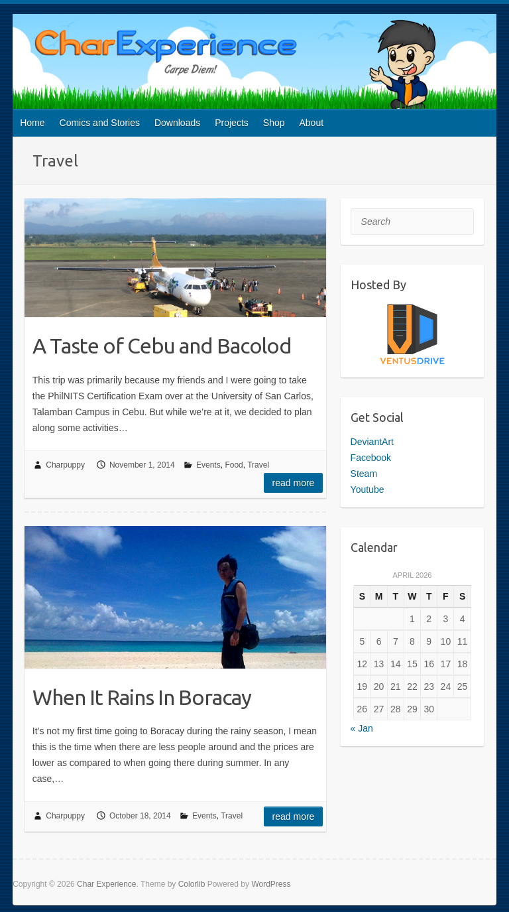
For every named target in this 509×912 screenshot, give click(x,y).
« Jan (362, 728)
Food (234, 465)
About (312, 122)
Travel (258, 465)
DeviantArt (372, 441)
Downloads (177, 122)
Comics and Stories (100, 122)
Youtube (367, 489)
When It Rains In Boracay (141, 697)
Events (208, 465)
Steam (364, 473)
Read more (293, 483)
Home (32, 122)
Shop (274, 122)
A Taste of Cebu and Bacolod (162, 346)
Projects (232, 122)
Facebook (371, 457)
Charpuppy (65, 465)
